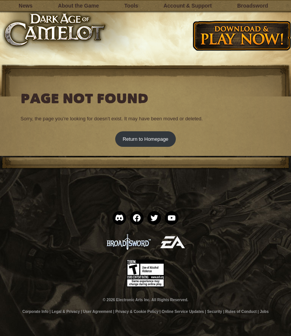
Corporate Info (35, 312)
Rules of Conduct (241, 312)
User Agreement (97, 312)
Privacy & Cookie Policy (136, 312)
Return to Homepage (146, 139)
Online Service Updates (183, 312)
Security (214, 312)
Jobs (264, 312)
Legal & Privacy (66, 312)
